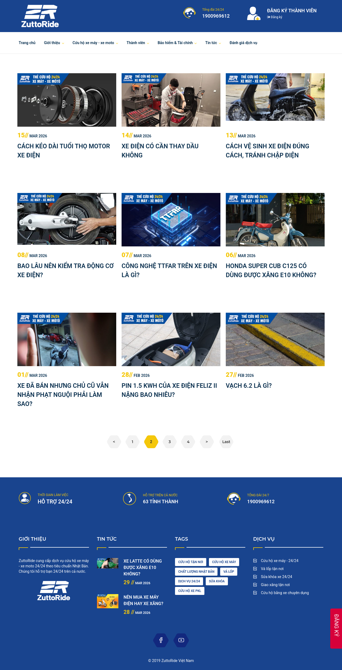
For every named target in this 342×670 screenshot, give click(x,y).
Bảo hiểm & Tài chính (175, 43)
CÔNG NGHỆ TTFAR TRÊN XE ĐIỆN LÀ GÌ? (169, 270)
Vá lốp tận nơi (272, 569)
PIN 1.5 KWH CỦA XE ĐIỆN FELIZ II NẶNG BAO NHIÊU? (169, 390)
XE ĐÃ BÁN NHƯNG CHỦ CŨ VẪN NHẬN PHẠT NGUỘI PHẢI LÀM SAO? (63, 395)
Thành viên (136, 43)
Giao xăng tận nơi (275, 585)
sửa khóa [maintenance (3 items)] (217, 581)
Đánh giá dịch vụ (243, 43)
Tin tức (211, 43)
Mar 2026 (32, 136)
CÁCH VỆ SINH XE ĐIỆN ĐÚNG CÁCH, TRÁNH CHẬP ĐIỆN (267, 151)
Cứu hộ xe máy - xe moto (93, 43)
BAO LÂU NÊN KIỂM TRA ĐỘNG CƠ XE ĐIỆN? (65, 270)
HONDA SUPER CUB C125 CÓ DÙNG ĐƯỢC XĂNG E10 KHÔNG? (271, 270)
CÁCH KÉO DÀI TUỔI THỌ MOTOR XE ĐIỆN (63, 151)
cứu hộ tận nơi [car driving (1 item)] (190, 562)
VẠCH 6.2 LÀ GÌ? (249, 385)
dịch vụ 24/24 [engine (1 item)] (189, 581)
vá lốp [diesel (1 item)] (228, 572)
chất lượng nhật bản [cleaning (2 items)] (196, 572)
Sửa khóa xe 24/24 (276, 577)
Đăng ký (274, 17)
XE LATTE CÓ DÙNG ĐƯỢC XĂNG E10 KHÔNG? (143, 567)
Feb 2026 (136, 375)
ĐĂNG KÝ (336, 625)
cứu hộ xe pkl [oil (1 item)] (189, 591)
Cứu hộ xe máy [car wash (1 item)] (224, 562)
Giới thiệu (52, 43)
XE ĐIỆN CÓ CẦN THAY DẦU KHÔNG (160, 151)
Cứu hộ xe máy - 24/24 (279, 561)
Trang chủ (27, 43)
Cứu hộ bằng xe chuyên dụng (285, 593)
